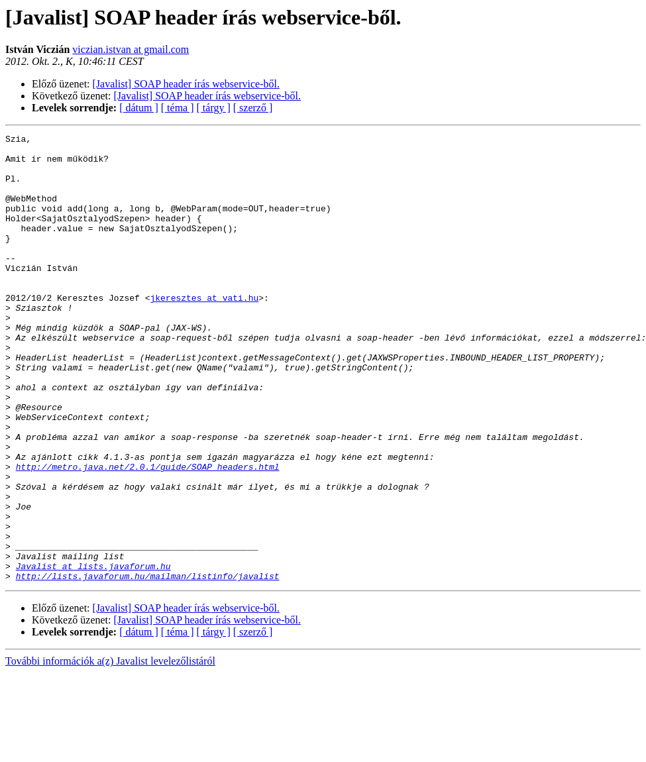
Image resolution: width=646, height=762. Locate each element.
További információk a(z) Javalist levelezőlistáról (110, 750)
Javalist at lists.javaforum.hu (93, 653)
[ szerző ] (253, 107)
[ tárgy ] (214, 107)
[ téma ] (177, 107)
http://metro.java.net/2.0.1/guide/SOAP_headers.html (148, 534)
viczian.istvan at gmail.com (130, 49)
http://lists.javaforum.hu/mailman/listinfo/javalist (148, 665)
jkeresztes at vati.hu (204, 331)
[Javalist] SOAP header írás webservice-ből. (186, 83)
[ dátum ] (138, 107)
